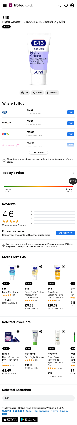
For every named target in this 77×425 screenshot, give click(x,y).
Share (37, 92)
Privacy (64, 411)
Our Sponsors (41, 411)
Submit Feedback (13, 411)
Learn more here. (49, 246)
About (29, 411)
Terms (54, 411)
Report (52, 92)
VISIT (71, 112)
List (24, 92)
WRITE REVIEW (65, 233)
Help (4, 413)
